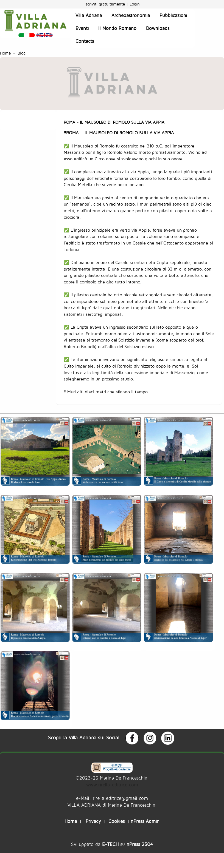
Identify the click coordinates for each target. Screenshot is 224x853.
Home (5, 53)
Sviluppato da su (112, 844)
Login (135, 4)
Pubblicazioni (173, 15)
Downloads (157, 28)
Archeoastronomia (130, 15)
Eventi (82, 28)
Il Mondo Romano (117, 28)
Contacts (84, 41)
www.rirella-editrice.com (112, 784)
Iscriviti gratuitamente (105, 4)
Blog (23, 53)
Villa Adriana (88, 15)
